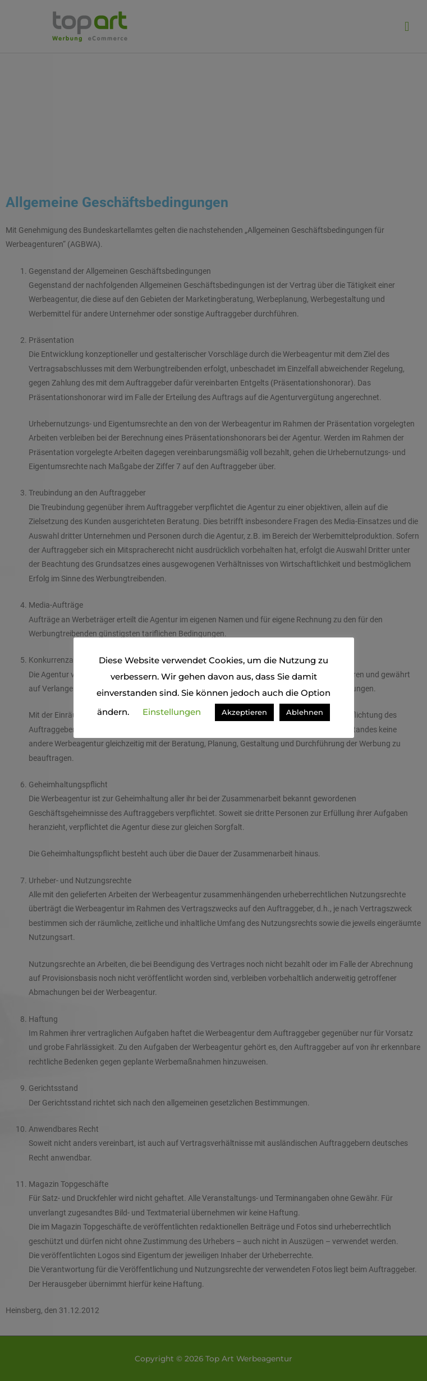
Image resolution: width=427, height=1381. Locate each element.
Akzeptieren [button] (244, 712)
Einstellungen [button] (172, 711)
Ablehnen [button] (304, 712)
